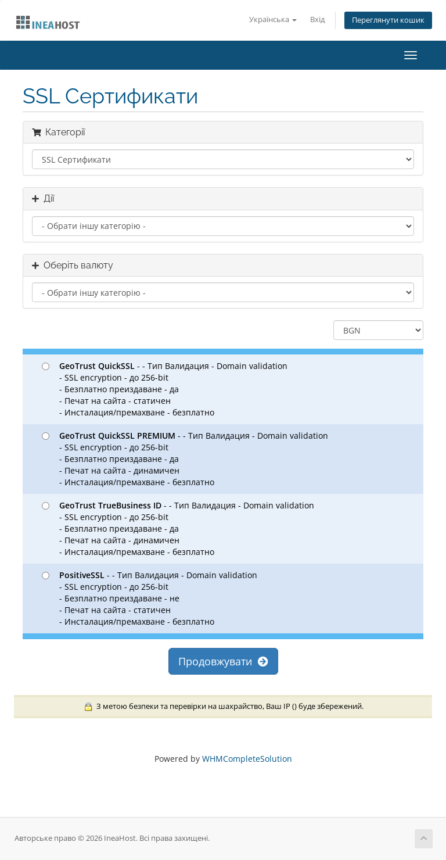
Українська (273, 19)
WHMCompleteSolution (247, 758)
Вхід (317, 19)
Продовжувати (223, 661)
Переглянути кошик (388, 20)
